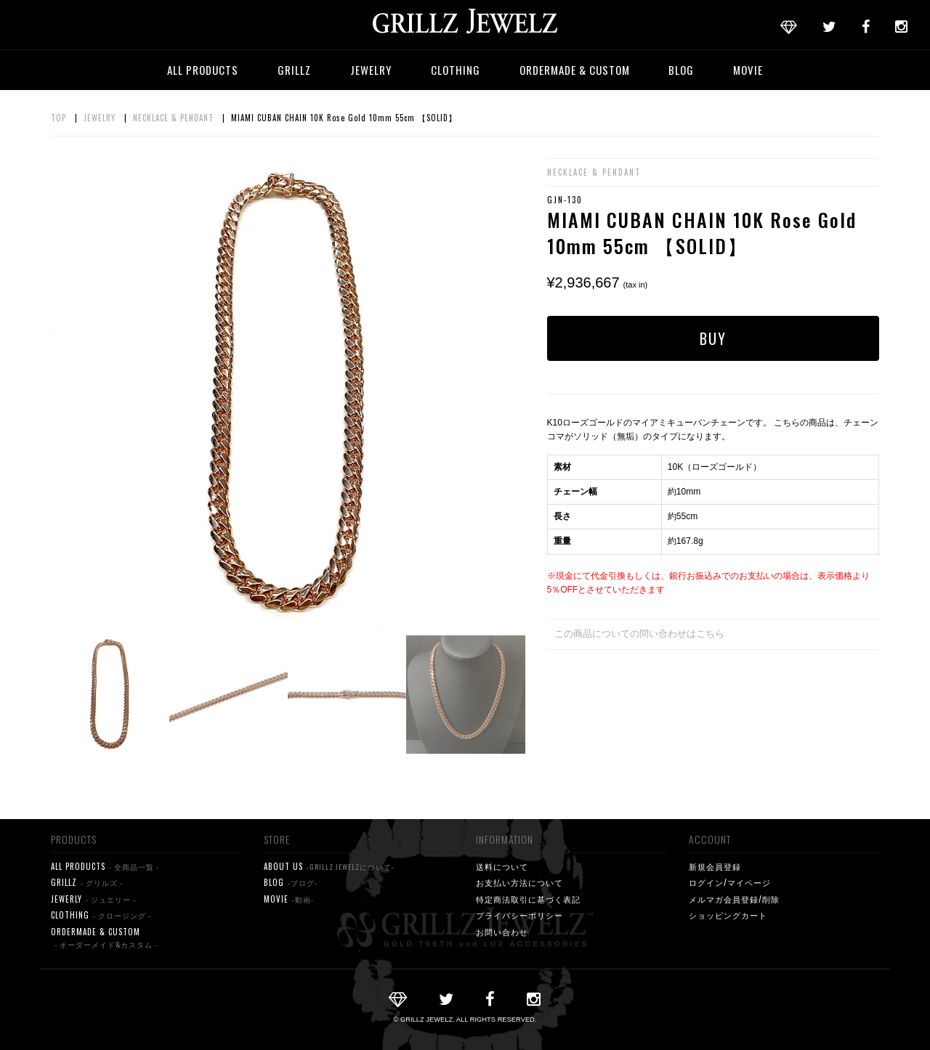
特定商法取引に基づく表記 (528, 899)
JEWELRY (371, 70)
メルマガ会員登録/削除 (734, 899)
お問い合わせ (502, 931)
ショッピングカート (728, 915)
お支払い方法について (519, 882)
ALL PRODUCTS (202, 70)
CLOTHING (455, 70)
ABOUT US (329, 866)
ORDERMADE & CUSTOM (574, 70)
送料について (502, 866)
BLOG (681, 70)
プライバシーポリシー (519, 915)
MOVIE (748, 70)
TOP (58, 117)
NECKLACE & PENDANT (173, 117)
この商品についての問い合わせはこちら (639, 633)
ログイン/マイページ (730, 882)
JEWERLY (93, 899)
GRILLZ (294, 70)
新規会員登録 (715, 866)
